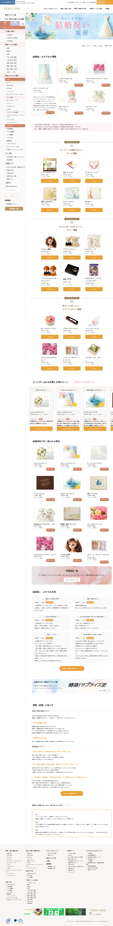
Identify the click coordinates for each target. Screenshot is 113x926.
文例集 (107, 9)
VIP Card (8, 88)
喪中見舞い (29, 903)
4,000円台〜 (9, 41)
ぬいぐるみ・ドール (11, 100)
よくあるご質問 (71, 853)
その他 (7, 109)
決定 (12, 195)
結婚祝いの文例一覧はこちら (72, 668)
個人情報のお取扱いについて (93, 857)
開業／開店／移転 (10, 66)
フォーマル (9, 91)
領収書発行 (9, 160)
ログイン (101, 2)
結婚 (7, 48)
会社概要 (89, 853)
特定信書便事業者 (91, 866)
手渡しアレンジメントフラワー (14, 149)
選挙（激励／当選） (11, 69)
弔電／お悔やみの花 (80, 9)
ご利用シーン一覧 (30, 882)
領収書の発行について (72, 862)
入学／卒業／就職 (10, 57)
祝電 (7, 79)
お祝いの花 (9, 126)
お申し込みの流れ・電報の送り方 (15, 167)
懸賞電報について (10, 204)
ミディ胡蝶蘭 (9, 132)
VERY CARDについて (51, 9)
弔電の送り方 (9, 173)
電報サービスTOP (86, 45)
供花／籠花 (29, 875)
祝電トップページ (6, 27)
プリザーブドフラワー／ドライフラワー (15, 116)
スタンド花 (9, 138)
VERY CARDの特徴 (51, 853)
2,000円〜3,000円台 (11, 38)
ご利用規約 (89, 861)
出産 (7, 54)
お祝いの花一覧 (9, 884)
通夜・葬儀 (29, 899)
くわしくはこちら (72, 580)
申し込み (49, 181)
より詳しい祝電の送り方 (71, 793)
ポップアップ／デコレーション (14, 94)
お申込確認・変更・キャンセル (14, 157)
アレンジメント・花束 (12, 146)
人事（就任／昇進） (11, 60)
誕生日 (7, 51)
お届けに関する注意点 (92, 868)
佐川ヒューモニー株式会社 (95, 914)
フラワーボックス (10, 143)
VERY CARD (9, 85)
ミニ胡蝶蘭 (9, 135)
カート (109, 2)
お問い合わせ (70, 864)
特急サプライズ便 (10, 15)
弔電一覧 (28, 853)
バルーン (8, 103)
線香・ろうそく (30, 861)
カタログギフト (10, 106)
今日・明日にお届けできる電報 (14, 19)
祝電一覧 (8, 853)
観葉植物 (8, 141)
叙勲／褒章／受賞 (10, 63)
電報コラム (9, 179)
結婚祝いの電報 (108, 45)
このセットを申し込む (41, 428)
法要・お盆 (29, 901)
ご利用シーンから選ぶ (95, 9)
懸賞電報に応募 (14, 209)
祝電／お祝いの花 (65, 9)
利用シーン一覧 (10, 72)
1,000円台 (8, 35)
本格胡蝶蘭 (9, 129)
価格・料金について (72, 859)
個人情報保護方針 (91, 855)
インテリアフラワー (11, 123)
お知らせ (69, 855)
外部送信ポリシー (91, 859)
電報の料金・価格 (10, 176)
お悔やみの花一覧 (31, 873)
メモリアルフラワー (31, 868)
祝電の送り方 (9, 170)
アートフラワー (10, 120)
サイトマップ (70, 872)
